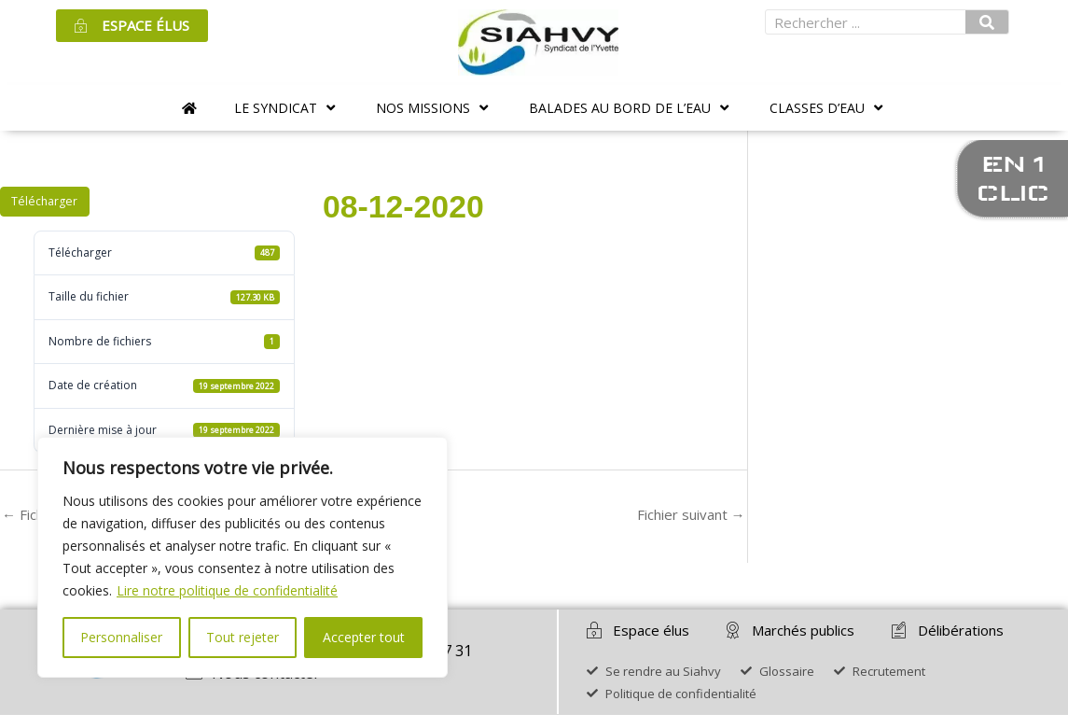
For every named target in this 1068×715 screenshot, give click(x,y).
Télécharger (44, 201)
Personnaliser (121, 637)
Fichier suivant (691, 514)
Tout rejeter (242, 637)
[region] (242, 557)
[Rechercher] (986, 22)
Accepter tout (364, 637)
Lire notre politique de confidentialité (227, 590)
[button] (286, 108)
